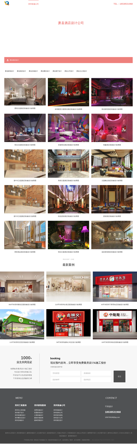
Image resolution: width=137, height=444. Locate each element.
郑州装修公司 (33, 4)
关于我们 (97, 4)
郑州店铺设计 (19, 421)
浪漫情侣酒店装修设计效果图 (68, 145)
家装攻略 (86, 4)
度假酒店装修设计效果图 (112, 217)
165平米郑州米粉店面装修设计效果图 (114, 343)
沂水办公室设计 (124, 433)
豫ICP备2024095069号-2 (104, 440)
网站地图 (94, 440)
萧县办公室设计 (86, 71)
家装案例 (55, 4)
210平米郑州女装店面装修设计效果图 (68, 305)
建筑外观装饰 (38, 418)
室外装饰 (66, 4)
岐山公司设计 (81, 433)
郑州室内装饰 (58, 415)
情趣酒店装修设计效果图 (112, 145)
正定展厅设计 (41, 433)
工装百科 (76, 4)
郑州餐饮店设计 (20, 418)
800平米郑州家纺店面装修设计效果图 (22, 305)
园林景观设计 (38, 421)
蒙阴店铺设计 (31, 433)
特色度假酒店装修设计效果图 (68, 217)
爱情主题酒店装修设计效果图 (24, 109)
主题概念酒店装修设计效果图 (112, 181)
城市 (113, 440)
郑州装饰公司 (58, 413)
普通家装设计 (38, 413)
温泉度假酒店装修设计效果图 (112, 252)
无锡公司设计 (61, 433)
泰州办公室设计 (113, 433)
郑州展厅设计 (19, 413)
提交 (119, 377)
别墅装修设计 (38, 410)
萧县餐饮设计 (47, 71)
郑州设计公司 (58, 418)
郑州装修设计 (58, 410)
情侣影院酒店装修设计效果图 (112, 109)
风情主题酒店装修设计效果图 (68, 181)
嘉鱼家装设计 (51, 433)
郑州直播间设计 (20, 415)
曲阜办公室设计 (10, 433)
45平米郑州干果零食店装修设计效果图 (115, 305)
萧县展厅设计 (60, 71)
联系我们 (107, 4)
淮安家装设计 (21, 433)
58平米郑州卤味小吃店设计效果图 (68, 343)
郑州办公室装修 (20, 410)
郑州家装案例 (40, 406)
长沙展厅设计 (102, 433)
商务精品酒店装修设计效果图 (24, 252)
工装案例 (45, 4)
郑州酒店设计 (58, 421)
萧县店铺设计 (35, 71)
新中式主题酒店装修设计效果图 (25, 181)
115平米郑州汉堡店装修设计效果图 (22, 343)
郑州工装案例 (20, 406)
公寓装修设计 (38, 415)
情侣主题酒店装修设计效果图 (24, 145)
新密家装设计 (72, 436)
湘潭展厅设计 (91, 433)
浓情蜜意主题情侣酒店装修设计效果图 (68, 109)
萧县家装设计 (9, 71)
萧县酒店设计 (22, 71)
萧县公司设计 (73, 71)
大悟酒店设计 (71, 433)
